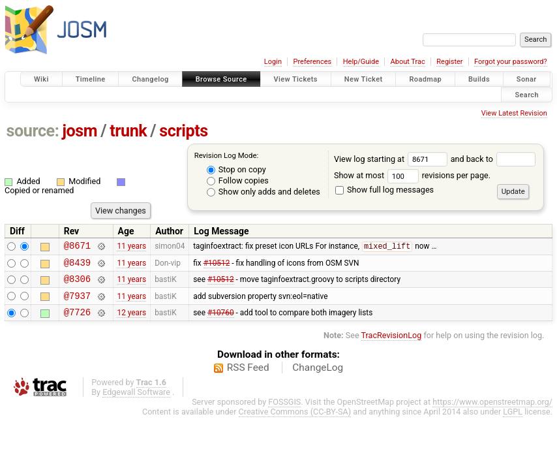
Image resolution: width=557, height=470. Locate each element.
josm (79, 130)
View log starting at (392, 159)
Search (527, 94)
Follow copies (238, 180)
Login (273, 61)
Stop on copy (236, 169)
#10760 (220, 321)
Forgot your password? (510, 61)
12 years (131, 321)
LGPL (512, 421)
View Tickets (296, 79)
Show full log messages (384, 190)
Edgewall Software (136, 402)
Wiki (41, 79)
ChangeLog (317, 377)
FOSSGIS (284, 411)
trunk (128, 130)
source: (33, 130)
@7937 (77, 303)
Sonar (527, 79)
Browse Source (221, 79)
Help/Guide (361, 61)
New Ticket (363, 79)
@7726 (77, 321)
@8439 (77, 266)
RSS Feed (248, 377)
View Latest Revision (514, 113)
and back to (493, 159)
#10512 (216, 265)
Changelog (150, 79)
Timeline (91, 79)
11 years (131, 247)
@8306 (77, 284)
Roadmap (425, 79)
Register (449, 61)
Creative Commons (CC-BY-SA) (295, 421)
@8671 (77, 247)
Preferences (312, 61)
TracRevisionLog (391, 345)
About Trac (408, 61)
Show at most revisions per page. (412, 175)
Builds (479, 79)
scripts (183, 130)
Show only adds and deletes (263, 191)
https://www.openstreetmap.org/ (492, 411)
